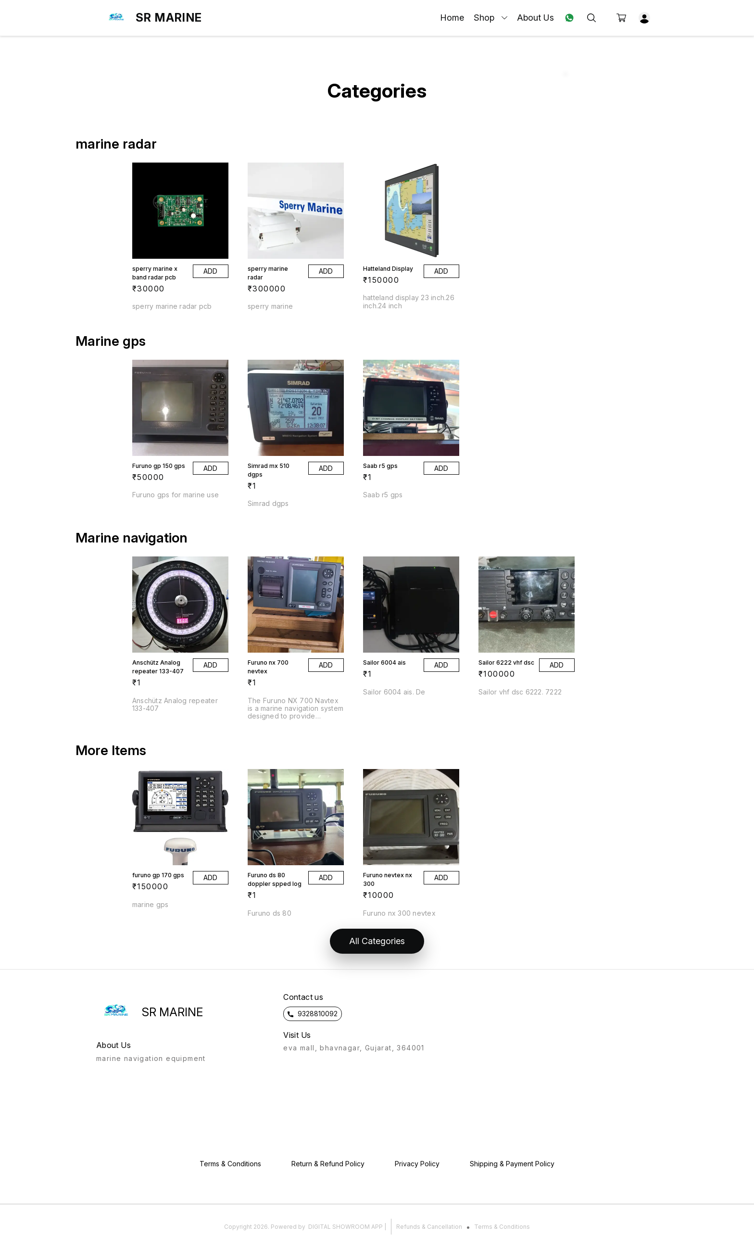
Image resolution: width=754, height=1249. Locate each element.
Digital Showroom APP (345, 1226)
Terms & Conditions (502, 1226)
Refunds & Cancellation (429, 1226)
